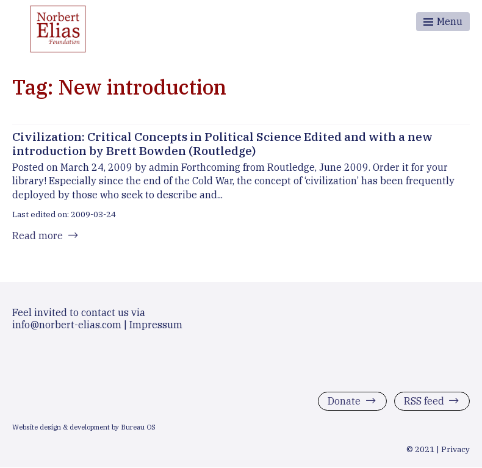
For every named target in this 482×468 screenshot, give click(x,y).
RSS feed (424, 401)
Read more (37, 235)
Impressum (155, 325)
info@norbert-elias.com (66, 325)
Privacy (455, 449)
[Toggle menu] (443, 21)
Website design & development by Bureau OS (84, 427)
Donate (344, 401)
